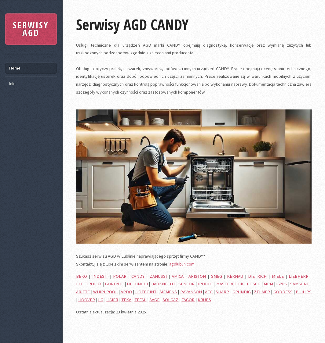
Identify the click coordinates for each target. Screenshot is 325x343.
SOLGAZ (170, 299)
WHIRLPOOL (105, 292)
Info (12, 83)
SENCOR (186, 284)
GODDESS (283, 292)
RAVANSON (191, 292)
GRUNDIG (241, 292)
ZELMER (262, 292)
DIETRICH (257, 276)
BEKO (81, 276)
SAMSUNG (299, 284)
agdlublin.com (182, 264)
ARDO (126, 292)
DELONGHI (137, 284)
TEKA (126, 299)
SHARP (222, 292)
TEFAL (140, 299)
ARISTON (197, 276)
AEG (209, 292)
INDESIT (100, 276)
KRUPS (204, 299)
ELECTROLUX (89, 284)
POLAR (119, 276)
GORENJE (114, 284)
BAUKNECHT (163, 284)
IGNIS (281, 284)
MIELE (278, 276)
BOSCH (254, 284)
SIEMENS (168, 292)
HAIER (112, 299)
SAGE (154, 299)
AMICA (178, 276)
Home (14, 68)
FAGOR (188, 299)
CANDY (137, 276)
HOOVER (86, 299)
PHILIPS (304, 292)
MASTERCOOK (229, 284)
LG (100, 299)
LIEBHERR (299, 276)
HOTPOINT (145, 292)
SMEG (216, 276)
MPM (268, 284)
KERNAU (235, 276)
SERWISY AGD (31, 29)
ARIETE (83, 292)
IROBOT (205, 284)
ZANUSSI (158, 276)
